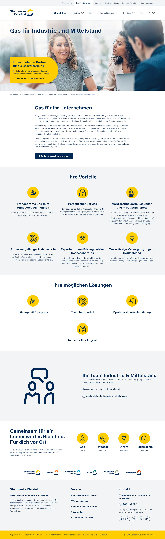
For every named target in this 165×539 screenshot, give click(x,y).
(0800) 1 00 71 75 (128, 504)
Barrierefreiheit (90, 535)
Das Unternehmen (112, 3)
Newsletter (78, 512)
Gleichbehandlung (72, 535)
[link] (21, 13)
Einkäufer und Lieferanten (85, 506)
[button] (83, 396)
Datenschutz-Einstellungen (49, 535)
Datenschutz (28, 535)
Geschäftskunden (83, 3)
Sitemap (103, 535)
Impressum (15, 535)
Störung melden (147, 3)
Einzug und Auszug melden (85, 495)
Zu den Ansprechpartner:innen (29, 78)
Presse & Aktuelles (129, 3)
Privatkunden (67, 3)
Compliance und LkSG (83, 517)
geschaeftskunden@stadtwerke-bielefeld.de (104, 396)
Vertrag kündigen (80, 501)
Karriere (98, 3)
